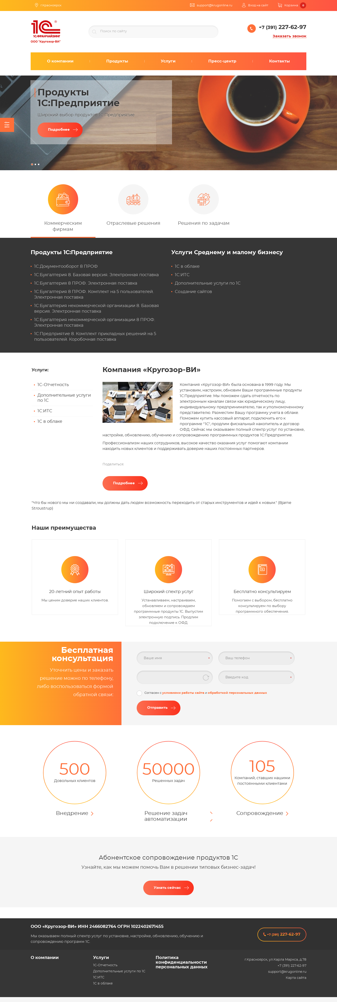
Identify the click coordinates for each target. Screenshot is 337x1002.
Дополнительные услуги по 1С (208, 283)
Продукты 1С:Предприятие (72, 252)
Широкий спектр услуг (169, 592)
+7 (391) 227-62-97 (292, 965)
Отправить (157, 707)
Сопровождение (259, 813)
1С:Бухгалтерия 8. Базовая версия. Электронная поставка (96, 275)
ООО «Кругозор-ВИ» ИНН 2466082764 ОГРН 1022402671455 (97, 927)
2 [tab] (35, 164)
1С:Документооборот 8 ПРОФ (66, 266)
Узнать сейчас (167, 888)
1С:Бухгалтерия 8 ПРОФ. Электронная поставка (85, 283)
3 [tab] (38, 164)
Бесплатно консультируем (262, 592)
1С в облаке (187, 266)
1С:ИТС (182, 275)
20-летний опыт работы (75, 592)
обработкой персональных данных (237, 693)
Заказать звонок (289, 36)
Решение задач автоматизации (165, 816)
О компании (45, 958)
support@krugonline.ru (287, 971)
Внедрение (72, 813)
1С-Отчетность (53, 385)
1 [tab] (32, 164)
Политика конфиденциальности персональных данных (182, 962)
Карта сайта (296, 978)
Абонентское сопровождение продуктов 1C (168, 858)
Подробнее (59, 129)
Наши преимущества (64, 528)
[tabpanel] (168, 123)
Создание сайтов (193, 292)
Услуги (227, 252)
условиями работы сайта (183, 693)
